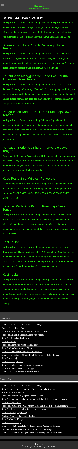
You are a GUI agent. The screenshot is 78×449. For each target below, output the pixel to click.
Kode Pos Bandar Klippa (12, 419)
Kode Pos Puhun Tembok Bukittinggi (18, 368)
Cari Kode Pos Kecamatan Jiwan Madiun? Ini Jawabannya (27, 429)
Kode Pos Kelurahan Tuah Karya (16, 338)
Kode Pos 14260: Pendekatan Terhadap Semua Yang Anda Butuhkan (31, 426)
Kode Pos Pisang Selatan (12, 361)
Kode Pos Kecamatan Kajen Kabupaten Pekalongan (24, 409)
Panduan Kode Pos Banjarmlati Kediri (18, 416)
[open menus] (3, 5)
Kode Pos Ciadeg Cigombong (14, 412)
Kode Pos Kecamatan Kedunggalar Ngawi (20, 345)
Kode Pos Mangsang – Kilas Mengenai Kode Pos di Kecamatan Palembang (34, 399)
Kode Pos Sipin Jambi (11, 402)
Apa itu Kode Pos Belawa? (13, 392)
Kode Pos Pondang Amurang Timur (17, 348)
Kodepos (39, 6)
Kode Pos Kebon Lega (11, 422)
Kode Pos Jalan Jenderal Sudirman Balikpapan (22, 351)
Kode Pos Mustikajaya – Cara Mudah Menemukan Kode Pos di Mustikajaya (35, 406)
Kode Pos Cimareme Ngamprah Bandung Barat (22, 396)
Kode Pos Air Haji (9, 358)
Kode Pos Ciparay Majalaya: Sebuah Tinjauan (21, 371)
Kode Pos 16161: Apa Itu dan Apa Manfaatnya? (22, 324)
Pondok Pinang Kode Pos (13, 328)
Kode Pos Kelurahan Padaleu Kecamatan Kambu (23, 335)
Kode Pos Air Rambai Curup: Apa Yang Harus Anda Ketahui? (28, 389)
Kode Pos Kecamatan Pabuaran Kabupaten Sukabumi (25, 331)
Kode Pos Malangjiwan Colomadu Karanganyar (22, 365)
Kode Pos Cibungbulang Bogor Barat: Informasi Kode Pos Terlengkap (32, 355)
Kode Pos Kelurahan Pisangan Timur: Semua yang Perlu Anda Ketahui (32, 432)
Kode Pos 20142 (9, 341)
